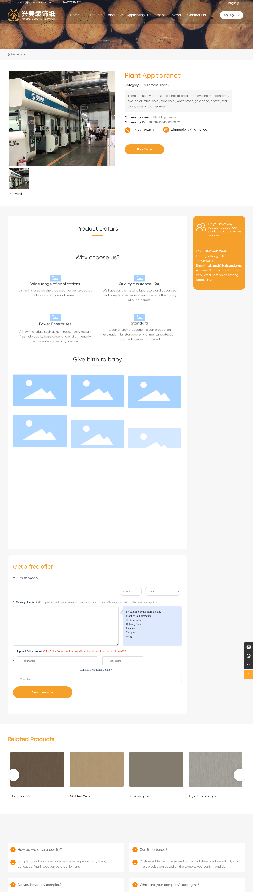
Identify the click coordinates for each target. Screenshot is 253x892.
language (234, 3)
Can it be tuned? (153, 849)
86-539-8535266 (216, 251)
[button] (13, 775)
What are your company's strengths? (169, 885)
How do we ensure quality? (40, 849)
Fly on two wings (202, 796)
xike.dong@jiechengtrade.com (32, 2)
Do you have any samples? (39, 885)
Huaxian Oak (20, 796)
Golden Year (80, 796)
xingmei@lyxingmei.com (190, 129)
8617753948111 (144, 130)
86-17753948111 (72, 2)
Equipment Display (156, 85)
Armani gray (139, 796)
